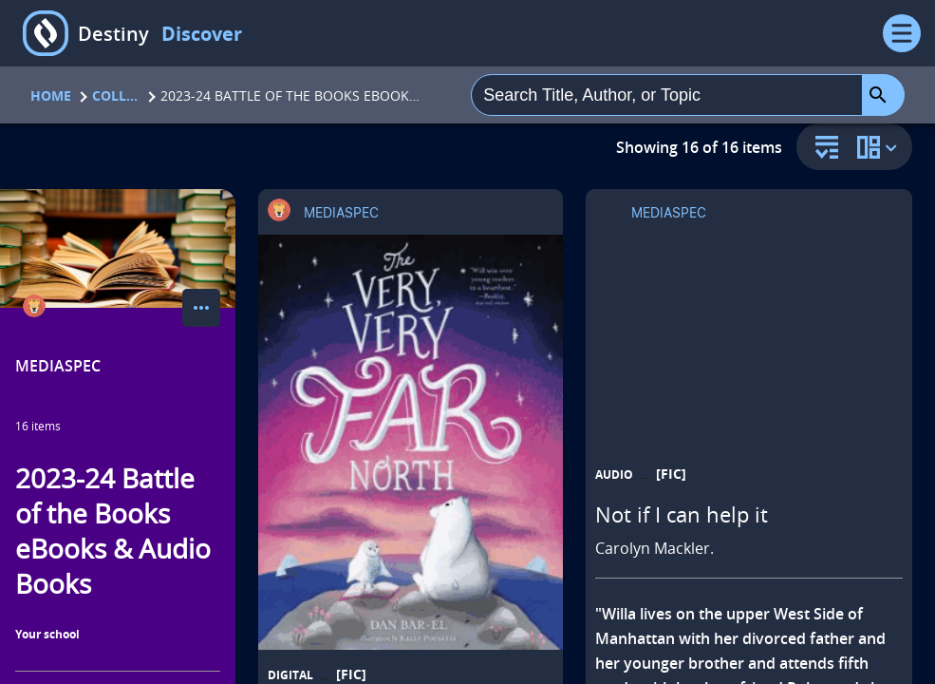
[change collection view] (880, 146)
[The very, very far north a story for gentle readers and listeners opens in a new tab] (410, 442)
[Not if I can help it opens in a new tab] (749, 453)
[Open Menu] (902, 33)
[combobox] (667, 95)
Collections (116, 95)
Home (50, 95)
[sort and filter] (822, 149)
